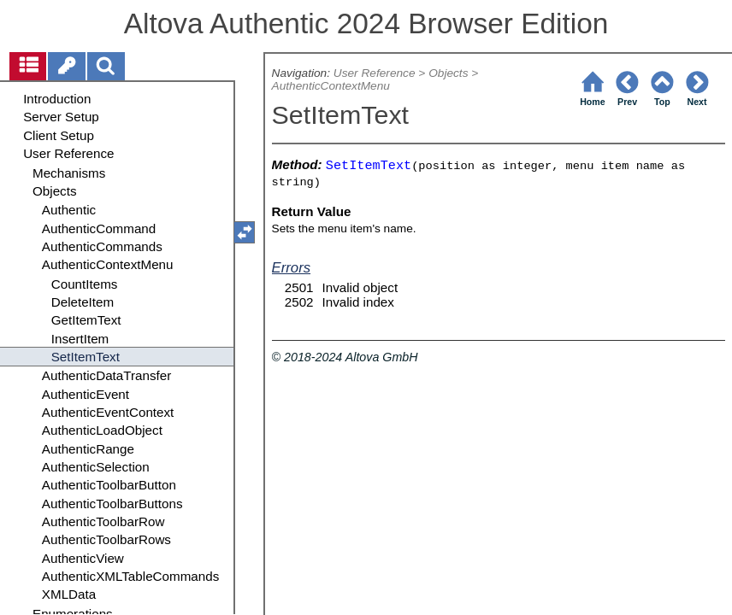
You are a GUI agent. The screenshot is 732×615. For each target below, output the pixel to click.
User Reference (375, 73)
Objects (448, 73)
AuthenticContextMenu (331, 85)
